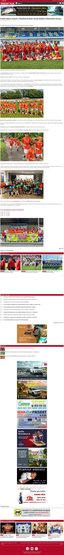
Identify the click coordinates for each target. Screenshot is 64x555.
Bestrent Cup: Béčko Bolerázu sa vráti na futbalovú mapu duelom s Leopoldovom (31, 272)
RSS (47, 542)
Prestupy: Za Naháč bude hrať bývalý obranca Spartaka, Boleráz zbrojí (9, 272)
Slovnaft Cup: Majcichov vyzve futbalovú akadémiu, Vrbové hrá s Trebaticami (21, 312)
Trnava (1, 535)
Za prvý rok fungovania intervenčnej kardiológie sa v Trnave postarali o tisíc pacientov (55, 536)
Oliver (63, 0)
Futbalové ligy (7, 20)
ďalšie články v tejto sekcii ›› (59, 322)
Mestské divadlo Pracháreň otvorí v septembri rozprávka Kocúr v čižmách (7, 536)
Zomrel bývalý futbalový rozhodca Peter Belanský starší (16, 319)
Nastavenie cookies (55, 542)
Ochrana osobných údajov (32, 542)
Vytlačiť (61, 248)
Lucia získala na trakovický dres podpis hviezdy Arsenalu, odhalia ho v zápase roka (22, 304)
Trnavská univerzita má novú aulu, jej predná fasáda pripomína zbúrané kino (23, 536)
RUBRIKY (19, 3)
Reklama (44, 542)
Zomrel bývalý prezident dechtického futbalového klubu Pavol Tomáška (19, 307)
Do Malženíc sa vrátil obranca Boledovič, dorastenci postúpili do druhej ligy (20, 317)
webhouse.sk (37, 553)
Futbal (4, 20)
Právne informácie (23, 542)
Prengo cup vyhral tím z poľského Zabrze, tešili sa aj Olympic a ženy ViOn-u (19, 309)
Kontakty (50, 542)
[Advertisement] (10, 285)
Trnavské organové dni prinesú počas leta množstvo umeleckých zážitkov (39, 536)
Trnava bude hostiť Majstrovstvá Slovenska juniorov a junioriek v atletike (20, 356)
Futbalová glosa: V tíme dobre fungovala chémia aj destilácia (50, 272)
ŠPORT (1, 20)
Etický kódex (39, 542)
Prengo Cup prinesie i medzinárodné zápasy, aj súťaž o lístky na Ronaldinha (19, 314)
